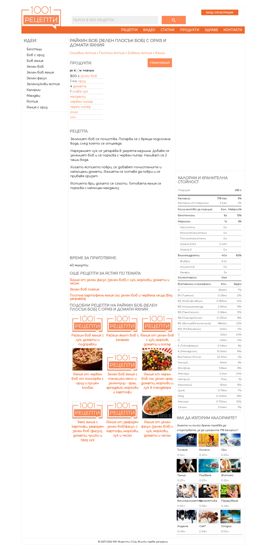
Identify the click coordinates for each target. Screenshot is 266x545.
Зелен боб (35, 67)
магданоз (78, 97)
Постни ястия (112, 53)
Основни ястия (83, 53)
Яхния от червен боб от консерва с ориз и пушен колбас (87, 379)
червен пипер (81, 102)
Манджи (33, 96)
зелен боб (88, 76)
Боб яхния (35, 61)
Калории (33, 90)
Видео (149, 30)
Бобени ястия (140, 53)
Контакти (232, 30)
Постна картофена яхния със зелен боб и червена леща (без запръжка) (121, 297)
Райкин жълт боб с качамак (122, 335)
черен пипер (80, 107)
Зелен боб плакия (84, 289)
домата (79, 86)
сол (73, 117)
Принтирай (160, 63)
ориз (82, 81)
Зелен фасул (37, 78)
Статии (167, 30)
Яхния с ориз (37, 107)
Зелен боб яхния (40, 72)
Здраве (211, 30)
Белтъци (34, 49)
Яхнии (160, 53)
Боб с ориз (35, 55)
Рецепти (129, 30)
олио (74, 112)
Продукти (189, 30)
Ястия (32, 101)
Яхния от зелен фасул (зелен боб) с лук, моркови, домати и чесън (119, 281)
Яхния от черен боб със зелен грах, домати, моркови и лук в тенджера (157, 379)
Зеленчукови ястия (43, 84)
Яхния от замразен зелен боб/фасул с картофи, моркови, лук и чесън (122, 427)
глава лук (80, 91)
